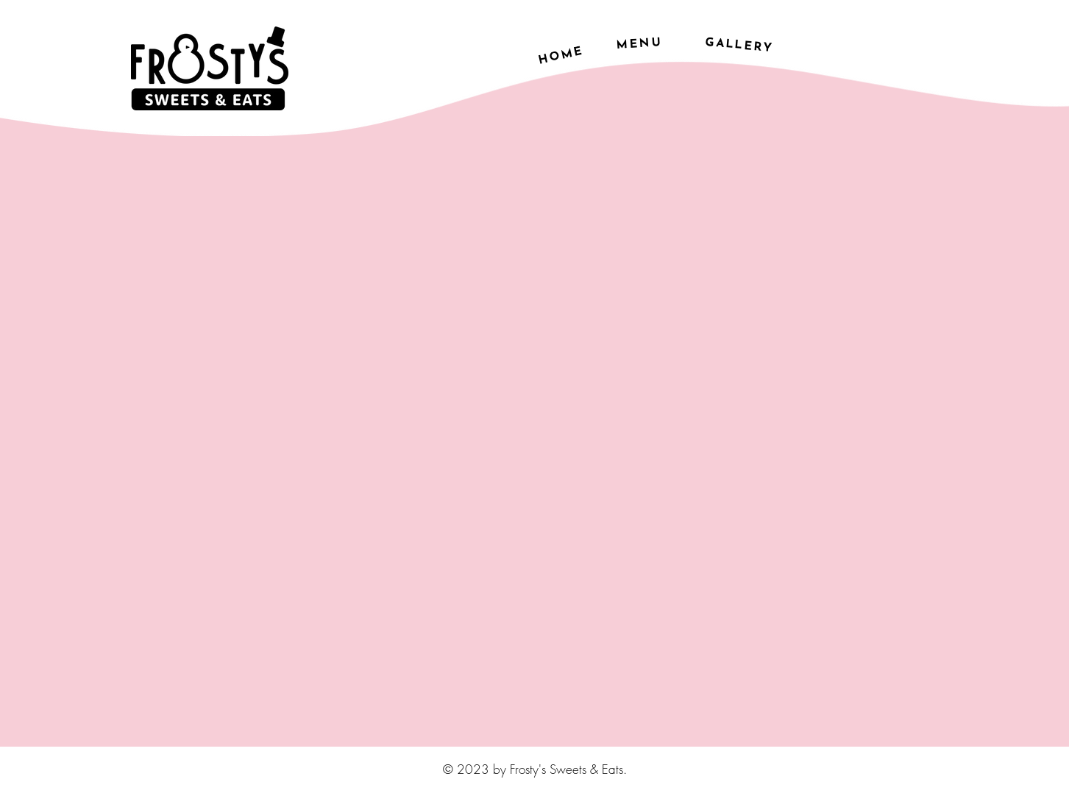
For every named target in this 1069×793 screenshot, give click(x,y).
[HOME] (561, 56)
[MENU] (639, 44)
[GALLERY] (739, 45)
